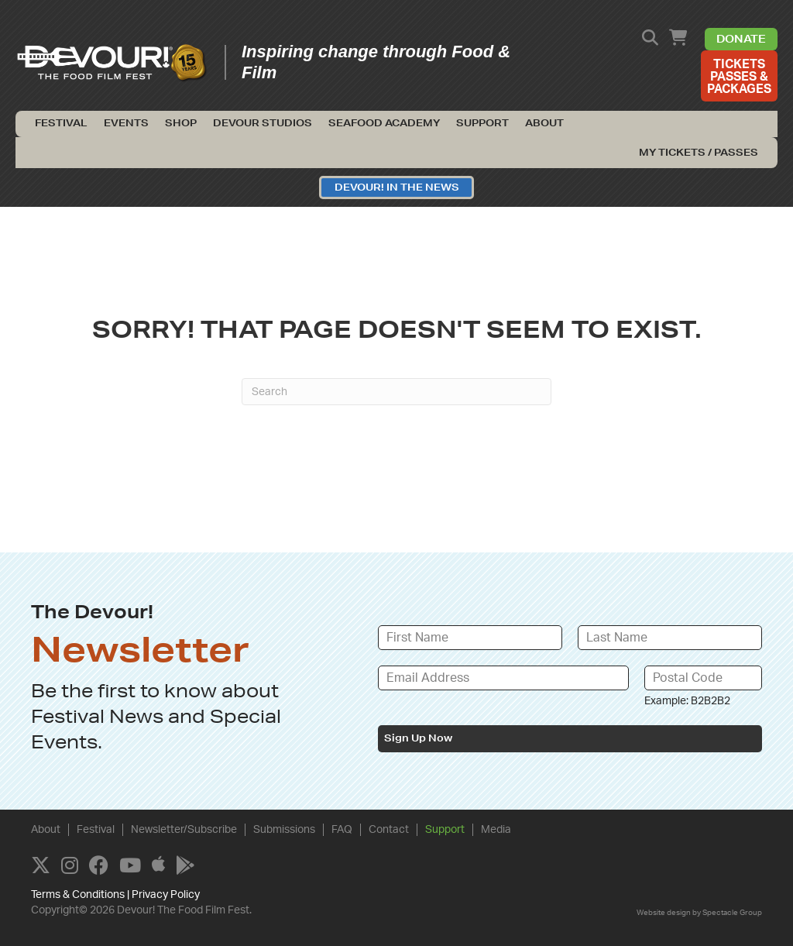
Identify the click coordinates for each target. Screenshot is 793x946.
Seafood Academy (384, 122)
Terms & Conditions (78, 894)
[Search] (396, 391)
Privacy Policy (166, 894)
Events (126, 122)
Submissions (284, 829)
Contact (389, 829)
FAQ (341, 829)
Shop (181, 122)
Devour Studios (262, 122)
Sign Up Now (418, 738)
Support (482, 122)
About (544, 122)
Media (496, 829)
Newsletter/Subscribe (184, 829)
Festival (61, 122)
